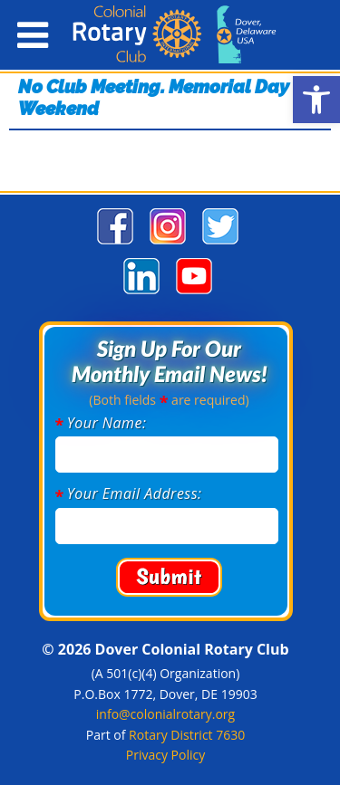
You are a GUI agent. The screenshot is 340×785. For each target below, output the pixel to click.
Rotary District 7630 (187, 734)
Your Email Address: (134, 493)
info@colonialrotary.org (165, 714)
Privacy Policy (165, 754)
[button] (316, 99)
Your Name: (107, 423)
